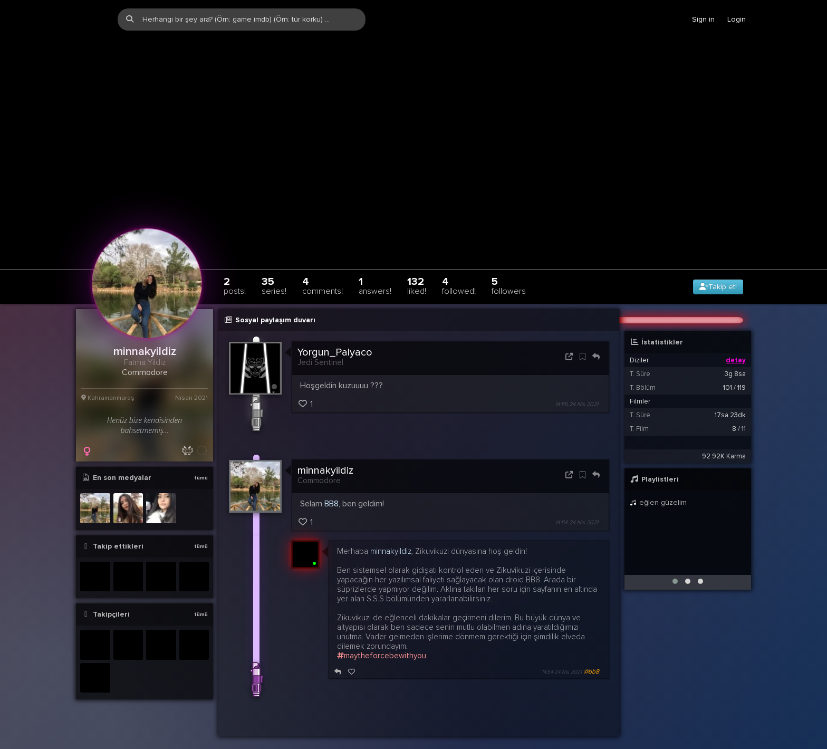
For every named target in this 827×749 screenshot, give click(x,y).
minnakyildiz (325, 452)
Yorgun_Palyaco (334, 334)
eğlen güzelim (658, 483)
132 (416, 267)
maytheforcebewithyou (381, 637)
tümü (201, 459)
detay (736, 342)
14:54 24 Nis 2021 (576, 504)
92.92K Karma (724, 438)
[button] (675, 563)
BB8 (331, 486)
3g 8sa (735, 355)
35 (274, 267)
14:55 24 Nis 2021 (576, 386)
